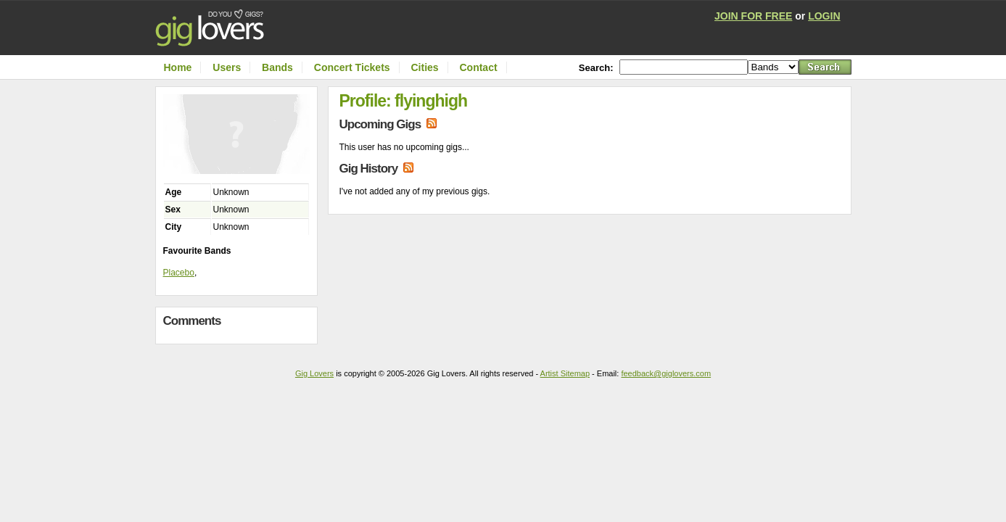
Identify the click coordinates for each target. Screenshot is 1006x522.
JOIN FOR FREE (753, 16)
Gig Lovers (314, 373)
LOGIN (824, 16)
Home (178, 67)
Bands (277, 67)
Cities (424, 67)
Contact (478, 67)
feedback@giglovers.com (666, 373)
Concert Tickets (352, 67)
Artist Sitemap (565, 373)
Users (227, 67)
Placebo (178, 273)
